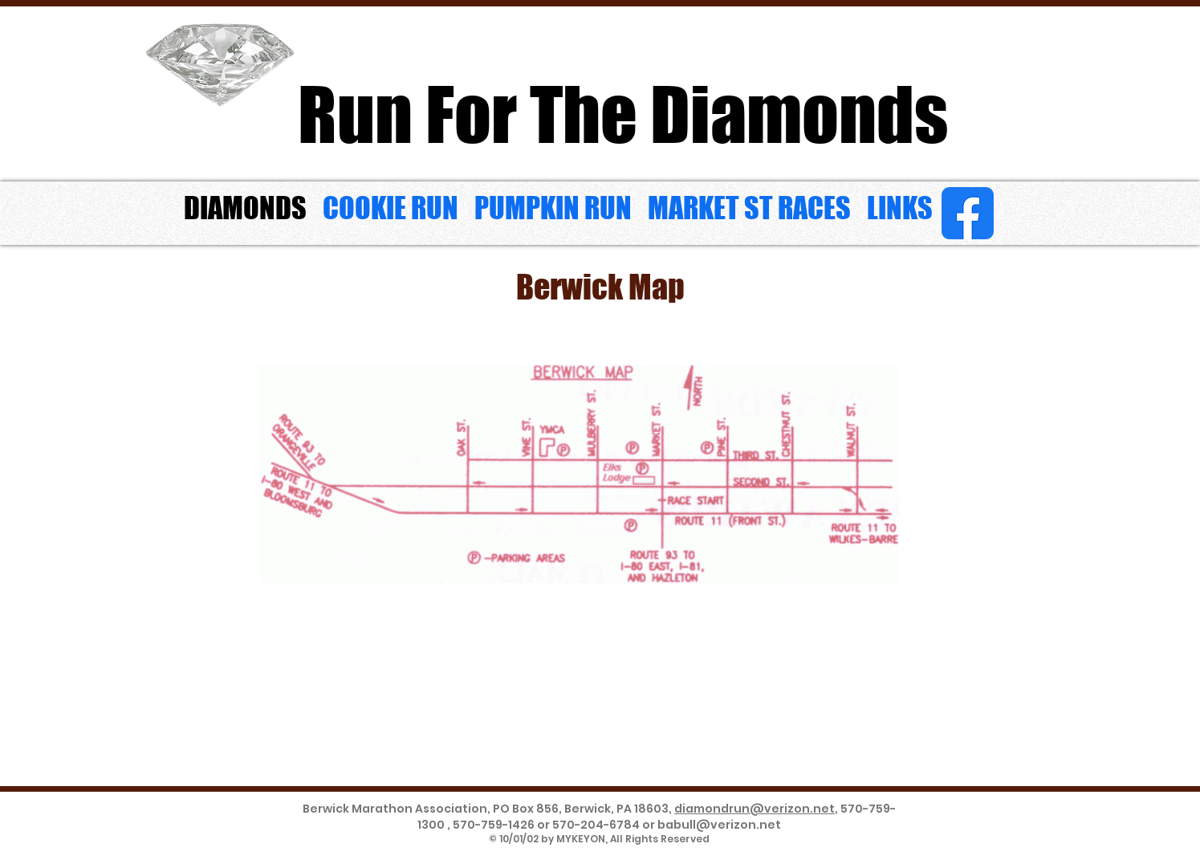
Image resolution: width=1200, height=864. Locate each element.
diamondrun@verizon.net (754, 809)
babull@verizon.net (719, 825)
